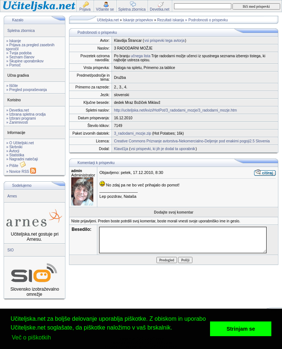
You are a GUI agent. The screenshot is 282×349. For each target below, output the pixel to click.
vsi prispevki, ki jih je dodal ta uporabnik (163, 149)
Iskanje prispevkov (138, 20)
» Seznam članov (20, 57)
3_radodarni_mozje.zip (132, 133)
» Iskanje (13, 41)
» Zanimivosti (17, 122)
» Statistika (15, 155)
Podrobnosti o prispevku (208, 20)
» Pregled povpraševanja (26, 90)
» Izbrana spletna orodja (26, 114)
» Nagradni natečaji (22, 159)
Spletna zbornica (21, 31)
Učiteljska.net (108, 20)
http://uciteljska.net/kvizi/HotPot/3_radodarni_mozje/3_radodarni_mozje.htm (175, 110)
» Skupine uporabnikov (25, 61)
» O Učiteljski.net (20, 143)
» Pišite (16, 166)
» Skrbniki (14, 147)
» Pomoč (13, 65)
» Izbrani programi (21, 118)
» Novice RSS (21, 172)
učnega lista (140, 56)
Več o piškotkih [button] (31, 337)
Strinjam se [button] (241, 329)
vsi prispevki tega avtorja (164, 41)
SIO (10, 250)
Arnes (12, 196)
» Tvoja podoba (19, 53)
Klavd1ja (121, 149)
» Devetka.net (17, 110)
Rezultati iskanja (170, 20)
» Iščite (12, 86)
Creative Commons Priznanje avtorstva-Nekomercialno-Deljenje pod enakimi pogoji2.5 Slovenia (192, 141)
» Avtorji (12, 151)
